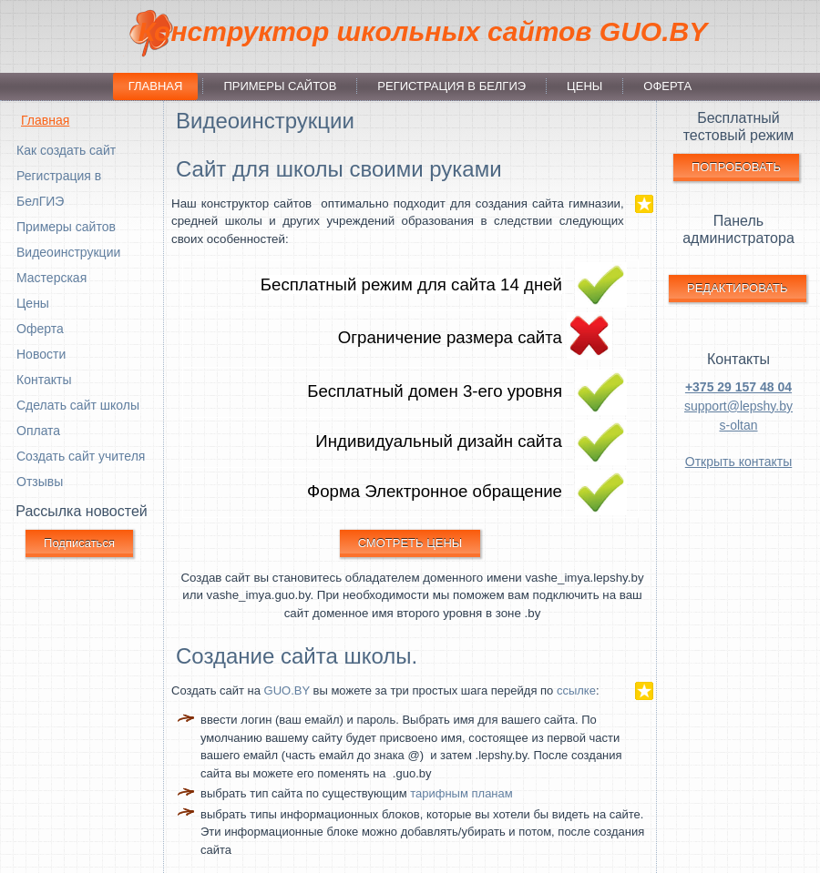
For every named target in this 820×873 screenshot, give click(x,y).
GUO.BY (287, 690)
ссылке (576, 690)
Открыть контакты (738, 461)
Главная (45, 120)
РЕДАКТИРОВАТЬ (737, 288)
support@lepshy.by (738, 406)
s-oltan (738, 425)
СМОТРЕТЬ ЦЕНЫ (410, 543)
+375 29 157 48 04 (738, 387)
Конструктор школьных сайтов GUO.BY (422, 31)
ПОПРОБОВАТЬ (736, 167)
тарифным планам (461, 793)
